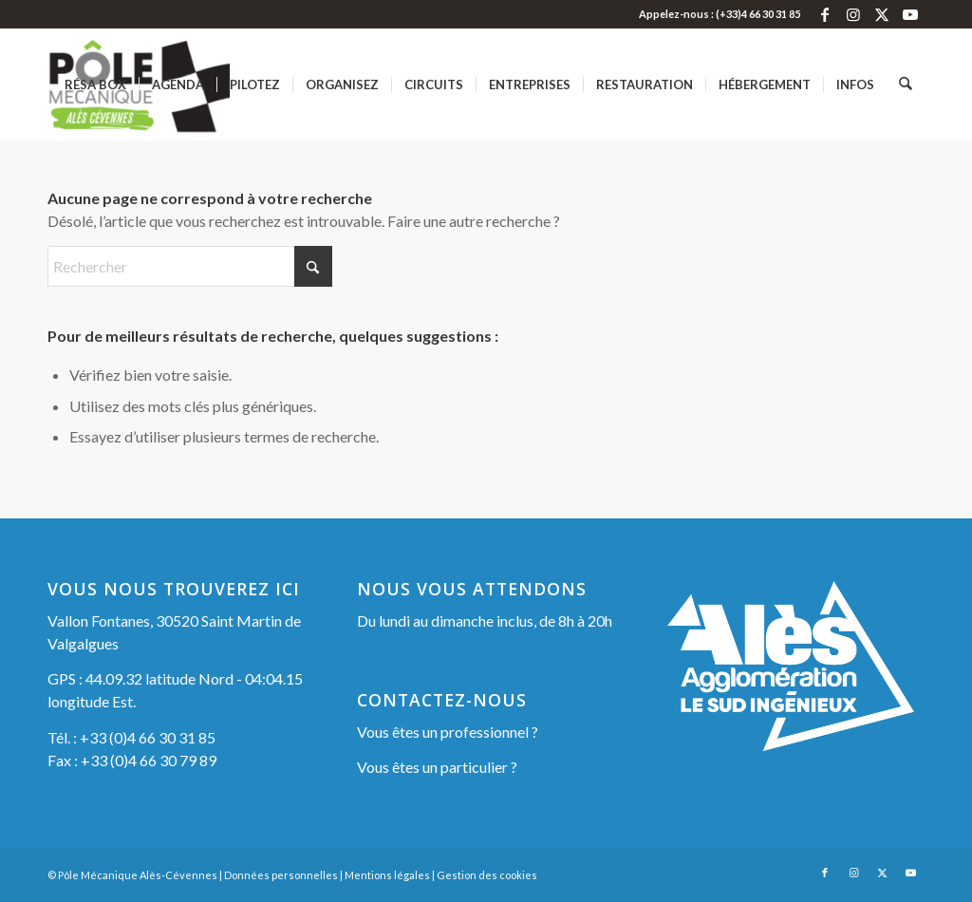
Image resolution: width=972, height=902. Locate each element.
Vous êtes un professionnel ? (447, 732)
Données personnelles (281, 875)
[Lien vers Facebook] (824, 14)
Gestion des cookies (487, 875)
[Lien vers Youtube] (910, 14)
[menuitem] (96, 84)
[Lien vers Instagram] (853, 14)
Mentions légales (387, 875)
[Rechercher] (906, 84)
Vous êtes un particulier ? (437, 767)
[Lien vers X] (881, 14)
